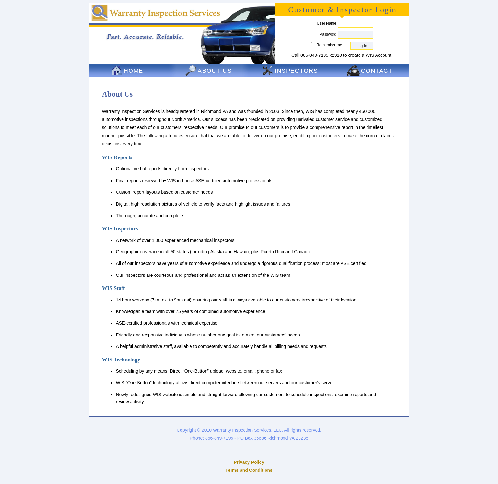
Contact (369, 70)
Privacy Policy (249, 462)
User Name (326, 23)
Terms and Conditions (249, 470)
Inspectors (289, 70)
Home (129, 70)
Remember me (329, 45)
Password (327, 34)
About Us (209, 70)
